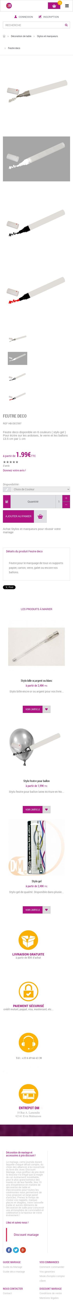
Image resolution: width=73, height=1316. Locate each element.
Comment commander (52, 1267)
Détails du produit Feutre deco (24, 551)
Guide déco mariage (14, 1271)
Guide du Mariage (12, 1267)
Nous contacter (13, 1288)
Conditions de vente (51, 1293)
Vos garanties (47, 1271)
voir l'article (33, 709)
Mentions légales (49, 1298)
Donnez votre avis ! (14, 470)
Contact (7, 1293)
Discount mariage (26, 1234)
